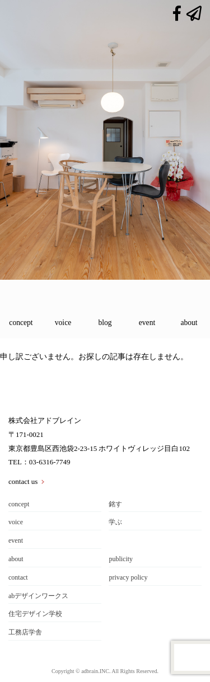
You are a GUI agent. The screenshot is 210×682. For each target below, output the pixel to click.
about (188, 322)
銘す (115, 504)
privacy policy (128, 577)
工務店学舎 (25, 632)
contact (18, 577)
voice (63, 322)
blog (104, 322)
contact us (23, 481)
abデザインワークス (38, 596)
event (147, 322)
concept (20, 322)
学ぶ (115, 522)
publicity (121, 559)
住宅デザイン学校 (35, 614)
